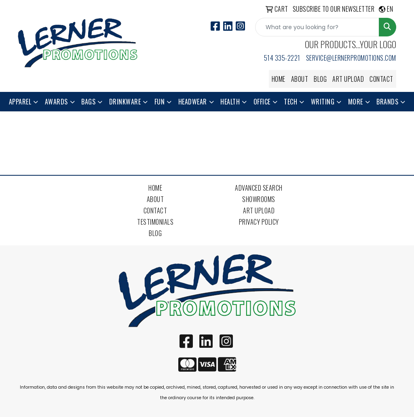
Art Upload (348, 79)
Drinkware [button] (125, 101)
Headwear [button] (192, 101)
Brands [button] (387, 101)
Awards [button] (56, 101)
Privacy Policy (259, 222)
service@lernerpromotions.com (351, 58)
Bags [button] (88, 101)
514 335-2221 (282, 58)
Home (278, 79)
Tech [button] (290, 101)
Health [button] (230, 101)
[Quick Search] (317, 27)
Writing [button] (323, 101)
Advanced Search (259, 188)
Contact (381, 79)
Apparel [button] (20, 101)
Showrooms (258, 199)
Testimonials (155, 222)
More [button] (355, 101)
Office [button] (261, 101)
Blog (320, 79)
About (299, 79)
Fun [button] (159, 101)
